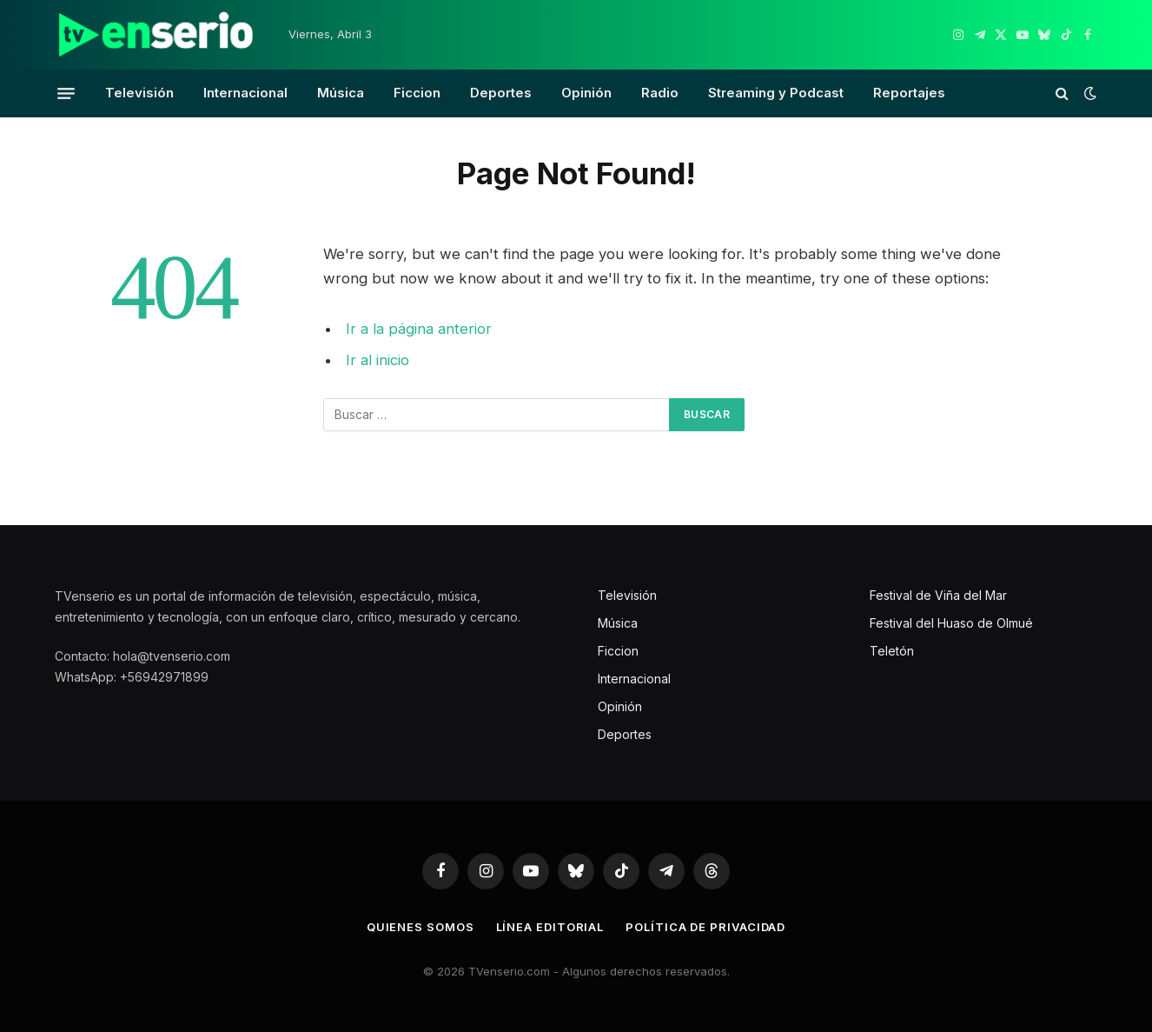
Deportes (501, 92)
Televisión (139, 92)
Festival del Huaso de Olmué (951, 623)
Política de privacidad (705, 927)
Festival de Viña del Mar (938, 595)
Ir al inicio (377, 360)
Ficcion (417, 92)
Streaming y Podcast (776, 92)
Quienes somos (420, 927)
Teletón (892, 650)
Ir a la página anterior (419, 328)
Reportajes (909, 92)
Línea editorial (550, 927)
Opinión (586, 92)
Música (340, 92)
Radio (660, 92)
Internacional (245, 92)
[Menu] (66, 93)
